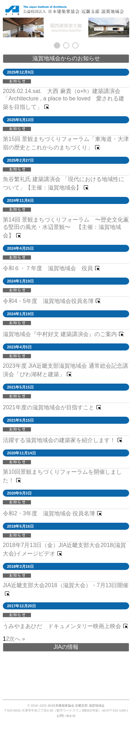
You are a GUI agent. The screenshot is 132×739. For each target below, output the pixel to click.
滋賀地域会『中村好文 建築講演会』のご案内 (60, 334)
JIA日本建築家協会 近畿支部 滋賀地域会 (76, 705)
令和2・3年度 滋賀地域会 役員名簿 (49, 513)
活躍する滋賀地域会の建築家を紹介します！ (59, 440)
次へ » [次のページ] (17, 639)
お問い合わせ (66, 716)
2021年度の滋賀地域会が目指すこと (48, 407)
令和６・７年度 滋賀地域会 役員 (48, 268)
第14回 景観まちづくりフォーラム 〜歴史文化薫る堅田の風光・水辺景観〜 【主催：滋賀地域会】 (66, 227)
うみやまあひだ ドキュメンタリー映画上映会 (62, 626)
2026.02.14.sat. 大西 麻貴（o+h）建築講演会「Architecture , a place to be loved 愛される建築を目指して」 (63, 99)
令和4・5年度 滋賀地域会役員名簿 (48, 301)
